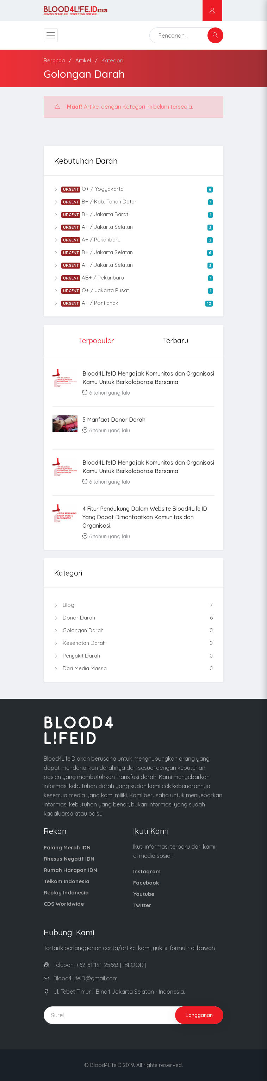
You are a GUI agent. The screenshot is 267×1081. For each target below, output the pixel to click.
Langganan (199, 1015)
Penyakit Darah (133, 655)
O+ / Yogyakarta (133, 189)
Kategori (112, 60)
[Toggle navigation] (51, 35)
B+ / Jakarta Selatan (133, 252)
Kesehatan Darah (133, 643)
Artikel (83, 60)
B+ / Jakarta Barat (133, 214)
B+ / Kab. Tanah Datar (133, 201)
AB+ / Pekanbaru (133, 277)
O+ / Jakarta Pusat (133, 290)
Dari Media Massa (133, 668)
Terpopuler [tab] (96, 340)
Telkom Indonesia (66, 881)
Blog (133, 605)
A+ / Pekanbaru (133, 239)
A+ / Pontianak (133, 303)
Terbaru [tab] (175, 340)
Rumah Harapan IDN (70, 870)
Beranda (54, 60)
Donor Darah (133, 617)
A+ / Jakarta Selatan (133, 227)
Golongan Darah (133, 630)
